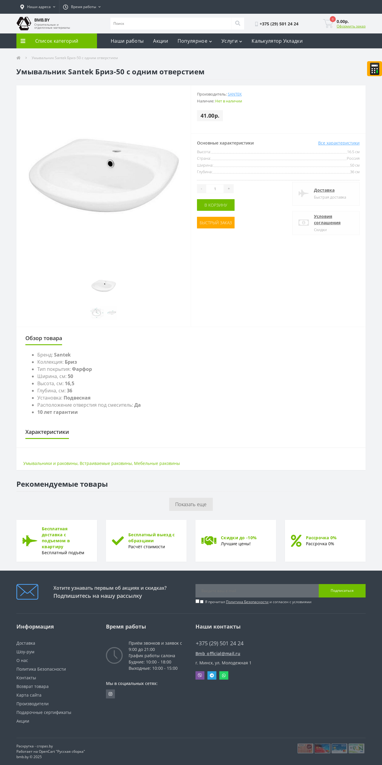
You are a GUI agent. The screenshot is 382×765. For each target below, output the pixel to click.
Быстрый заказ (216, 222)
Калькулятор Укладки (277, 41)
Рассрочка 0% (321, 537)
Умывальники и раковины (50, 463)
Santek (235, 94)
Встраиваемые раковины (106, 463)
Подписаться (342, 590)
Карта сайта (28, 695)
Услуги (231, 41)
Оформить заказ (351, 26)
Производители (32, 703)
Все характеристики (339, 143)
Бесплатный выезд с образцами (151, 537)
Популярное (195, 41)
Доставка (324, 190)
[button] (37, 7)
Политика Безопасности (247, 601)
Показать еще (191, 504)
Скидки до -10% (239, 537)
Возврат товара (32, 686)
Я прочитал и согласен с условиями (258, 601)
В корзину (215, 205)
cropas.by (45, 746)
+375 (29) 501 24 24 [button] (220, 643)
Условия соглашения (327, 219)
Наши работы (127, 41)
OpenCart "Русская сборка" (62, 751)
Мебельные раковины (157, 463)
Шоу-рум (25, 652)
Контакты (26, 677)
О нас (22, 660)
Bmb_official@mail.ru (217, 653)
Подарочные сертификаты (43, 712)
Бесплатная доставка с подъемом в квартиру (56, 537)
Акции (160, 41)
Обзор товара (43, 338)
